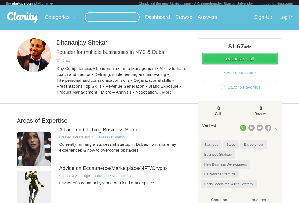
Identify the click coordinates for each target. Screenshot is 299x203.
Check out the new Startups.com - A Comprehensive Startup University (196, 4)
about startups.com (277, 4)
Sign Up (263, 19)
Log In (286, 19)
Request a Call (240, 61)
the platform (29, 3)
